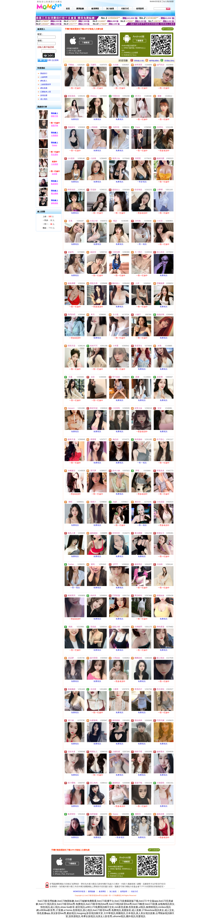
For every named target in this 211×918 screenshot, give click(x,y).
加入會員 (112, 891)
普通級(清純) (169, 61)
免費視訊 (75, 119)
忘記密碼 (54, 60)
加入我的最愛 (168, 1)
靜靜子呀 (54, 116)
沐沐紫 (54, 174)
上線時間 (43, 77)
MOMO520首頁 (79, 891)
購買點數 (91, 891)
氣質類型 (54, 184)
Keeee (54, 145)
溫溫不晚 (54, 125)
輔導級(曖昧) (154, 61)
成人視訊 (43, 99)
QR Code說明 (167, 29)
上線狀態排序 (45, 84)
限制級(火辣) (139, 61)
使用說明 (123, 891)
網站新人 (43, 81)
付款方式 (134, 891)
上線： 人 (48, 216)
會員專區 (102, 891)
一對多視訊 (142, 182)
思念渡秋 (54, 154)
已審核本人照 (45, 92)
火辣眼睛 (54, 135)
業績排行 (43, 73)
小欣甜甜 (54, 164)
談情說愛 (43, 95)
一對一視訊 (142, 244)
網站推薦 (43, 88)
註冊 (49, 60)
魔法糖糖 (54, 193)
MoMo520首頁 (155, 1)
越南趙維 (54, 203)
